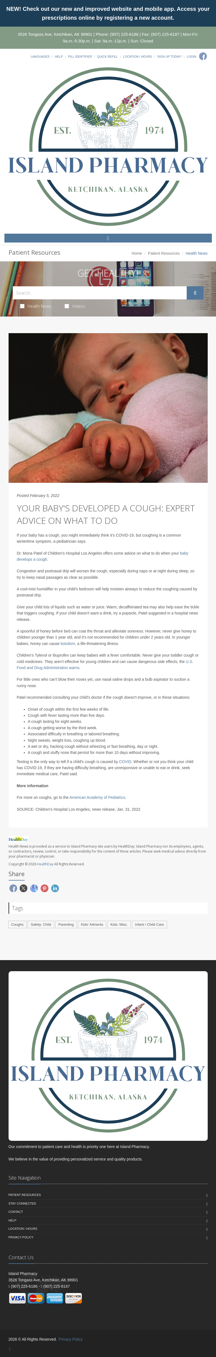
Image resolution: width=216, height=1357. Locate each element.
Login (191, 56)
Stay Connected (22, 1203)
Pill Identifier (80, 56)
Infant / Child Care (149, 924)
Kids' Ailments (92, 924)
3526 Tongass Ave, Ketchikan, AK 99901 (55, 34)
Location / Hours (137, 56)
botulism (68, 643)
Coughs (17, 924)
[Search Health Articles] (100, 292)
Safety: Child (41, 924)
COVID (125, 761)
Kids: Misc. (119, 924)
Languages (40, 56)
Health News (35, 306)
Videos (75, 306)
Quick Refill (107, 56)
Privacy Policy (21, 1237)
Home (137, 253)
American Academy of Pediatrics (97, 797)
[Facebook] (203, 56)
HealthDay (45, 864)
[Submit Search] (195, 293)
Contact (16, 1211)
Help (59, 56)
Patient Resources (163, 253)
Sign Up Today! (169, 56)
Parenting (66, 924)
